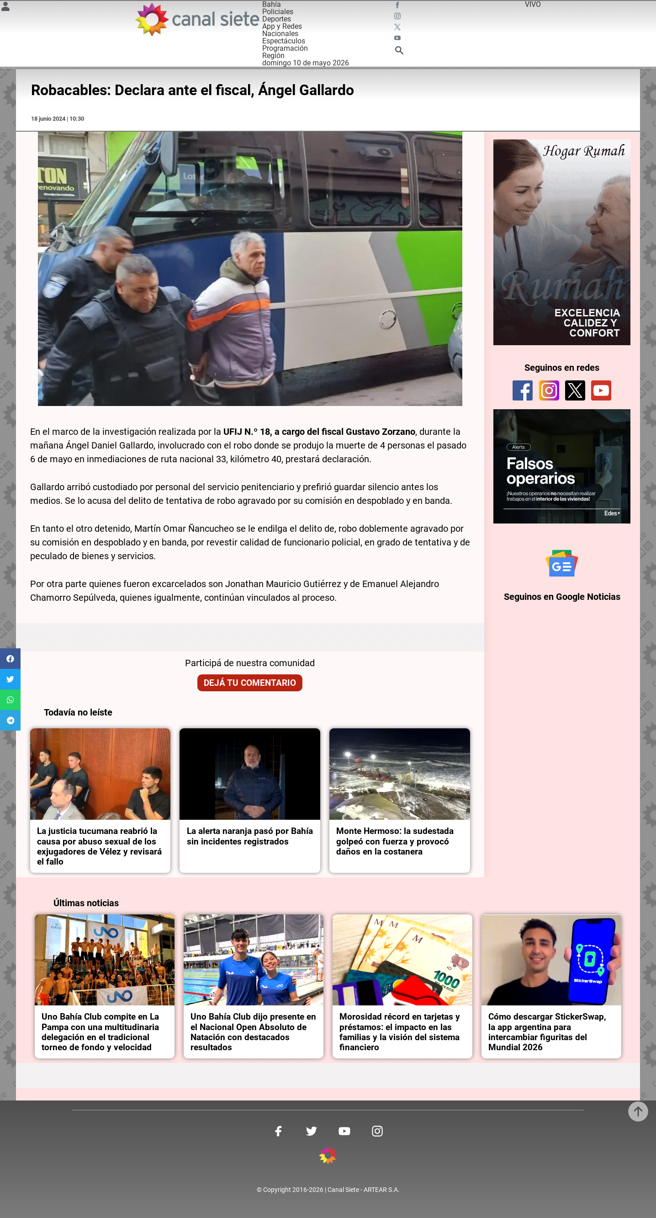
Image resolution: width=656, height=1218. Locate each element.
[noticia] (100, 774)
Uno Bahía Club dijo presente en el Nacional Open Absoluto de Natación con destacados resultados (253, 1032)
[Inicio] (196, 19)
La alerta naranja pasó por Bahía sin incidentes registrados (250, 836)
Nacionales (280, 33)
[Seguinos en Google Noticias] (561, 563)
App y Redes (282, 26)
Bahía (271, 4)
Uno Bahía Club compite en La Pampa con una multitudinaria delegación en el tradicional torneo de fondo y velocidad (100, 1032)
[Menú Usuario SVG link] (5, 8)
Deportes (276, 19)
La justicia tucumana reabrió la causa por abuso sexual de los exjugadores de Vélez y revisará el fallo (99, 846)
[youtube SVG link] (398, 39)
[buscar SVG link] (399, 52)
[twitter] (575, 390)
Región (273, 55)
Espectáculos (283, 41)
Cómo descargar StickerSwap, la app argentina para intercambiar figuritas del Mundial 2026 (547, 1032)
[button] (10, 658)
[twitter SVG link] (398, 28)
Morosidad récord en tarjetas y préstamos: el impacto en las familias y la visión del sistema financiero (399, 1032)
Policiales (277, 11)
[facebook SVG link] (398, 6)
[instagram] (549, 390)
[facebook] (523, 390)
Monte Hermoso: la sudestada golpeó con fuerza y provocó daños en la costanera (395, 841)
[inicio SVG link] (328, 1157)
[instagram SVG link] (398, 17)
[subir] (638, 1111)
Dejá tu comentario (250, 683)
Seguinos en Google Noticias (562, 596)
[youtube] (601, 390)
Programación (285, 48)
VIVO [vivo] (533, 4)
